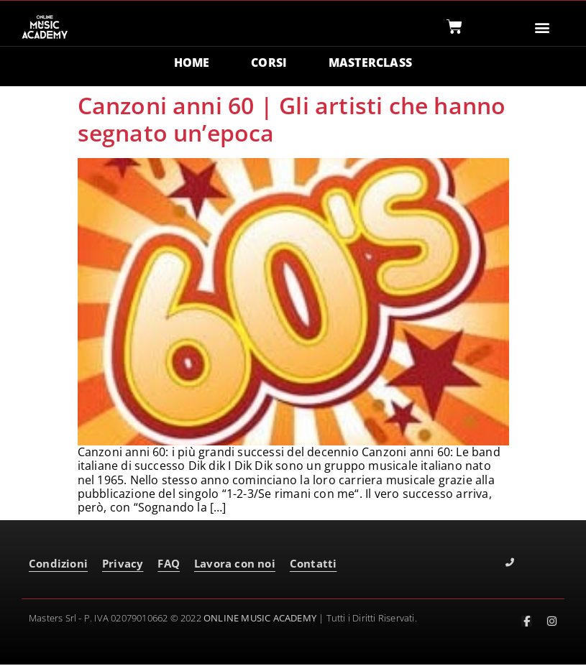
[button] (542, 27)
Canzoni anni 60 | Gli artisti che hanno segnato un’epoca (292, 120)
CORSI (269, 63)
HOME (191, 63)
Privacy (122, 565)
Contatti (313, 565)
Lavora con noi (234, 565)
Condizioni (58, 565)
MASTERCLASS (370, 63)
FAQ (168, 565)
